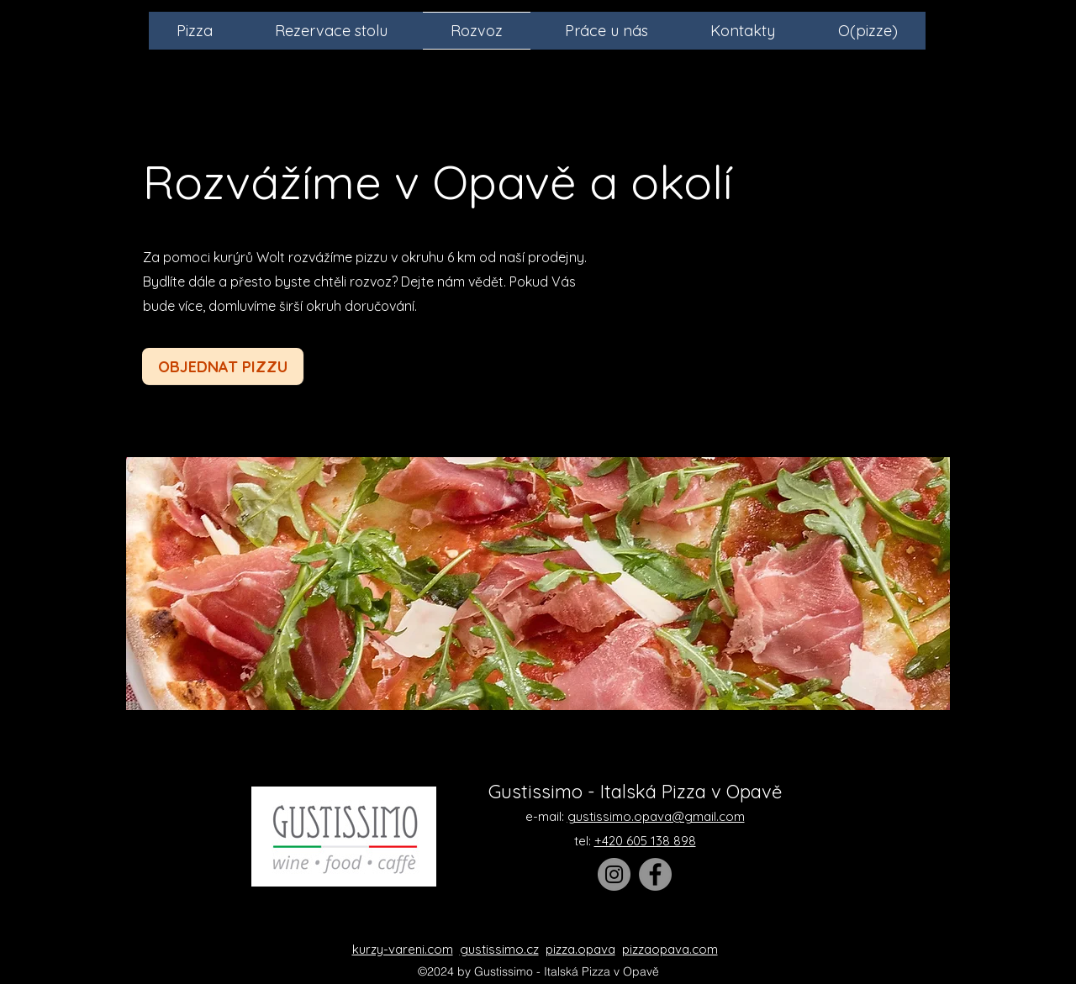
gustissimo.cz (499, 949)
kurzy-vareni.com (402, 949)
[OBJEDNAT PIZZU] (222, 366)
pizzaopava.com (670, 949)
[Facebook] (655, 874)
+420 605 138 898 (645, 841)
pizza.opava (580, 949)
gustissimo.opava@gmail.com (656, 816)
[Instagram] (614, 874)
